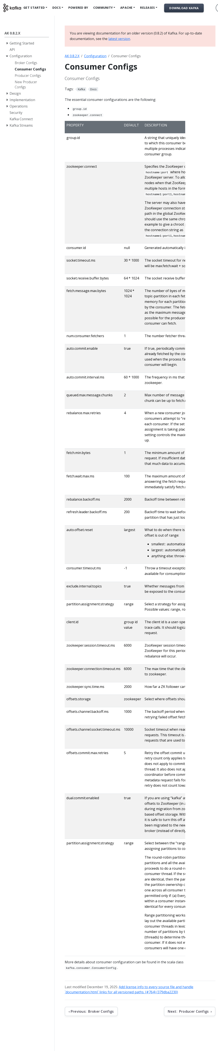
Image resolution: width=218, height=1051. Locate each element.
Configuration (95, 56)
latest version (119, 38)
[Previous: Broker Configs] (91, 1011)
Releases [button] (147, 8)
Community (103, 8)
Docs (56, 8)
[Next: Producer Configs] (189, 1011)
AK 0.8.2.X (72, 56)
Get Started (34, 8)
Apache (126, 8)
